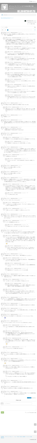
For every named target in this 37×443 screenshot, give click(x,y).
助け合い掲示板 (22, 436)
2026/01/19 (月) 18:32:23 (14, 230)
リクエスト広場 (29, 436)
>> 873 (27, 158)
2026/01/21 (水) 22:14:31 (15, 289)
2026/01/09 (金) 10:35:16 (15, 220)
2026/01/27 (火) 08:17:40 (15, 365)
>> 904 (25, 346)
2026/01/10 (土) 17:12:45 (15, 184)
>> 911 (25, 365)
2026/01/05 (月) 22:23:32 (15, 154)
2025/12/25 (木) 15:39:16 (17, 51)
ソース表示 (30, 23)
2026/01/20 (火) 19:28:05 (17, 283)
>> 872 (25, 154)
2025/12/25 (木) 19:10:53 (17, 62)
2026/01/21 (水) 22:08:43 (17, 268)
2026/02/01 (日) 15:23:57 (14, 380)
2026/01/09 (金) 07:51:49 (15, 202)
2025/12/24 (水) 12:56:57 (15, 37)
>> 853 (27, 46)
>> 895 (27, 283)
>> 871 (27, 141)
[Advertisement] (18, 425)
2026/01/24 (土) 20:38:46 (14, 352)
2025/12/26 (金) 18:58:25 (17, 79)
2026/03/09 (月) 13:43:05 (14, 391)
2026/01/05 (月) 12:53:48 (14, 133)
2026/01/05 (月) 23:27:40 (14, 165)
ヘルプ (15, 436)
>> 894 (27, 268)
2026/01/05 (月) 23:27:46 (14, 171)
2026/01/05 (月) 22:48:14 (17, 158)
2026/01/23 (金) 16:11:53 (15, 338)
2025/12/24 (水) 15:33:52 (17, 46)
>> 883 (25, 220)
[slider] (7, 30)
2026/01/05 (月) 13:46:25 (15, 137)
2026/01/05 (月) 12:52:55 (14, 127)
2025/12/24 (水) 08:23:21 (14, 32)
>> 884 (27, 224)
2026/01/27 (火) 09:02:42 (15, 371)
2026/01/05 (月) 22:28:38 (17, 141)
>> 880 (25, 202)
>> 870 (25, 137)
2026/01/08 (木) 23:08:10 (14, 198)
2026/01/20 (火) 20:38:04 (14, 297)
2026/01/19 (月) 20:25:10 (15, 235)
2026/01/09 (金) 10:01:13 (14, 214)
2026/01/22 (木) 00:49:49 (14, 314)
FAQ (18, 436)
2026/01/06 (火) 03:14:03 (14, 177)
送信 (2, 412)
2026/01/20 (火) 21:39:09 (17, 263)
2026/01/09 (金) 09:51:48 (15, 208)
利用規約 (2, 436)
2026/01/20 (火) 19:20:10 (15, 279)
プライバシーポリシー (9, 436)
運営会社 (2, 437)
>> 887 (25, 235)
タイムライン (34, 397)
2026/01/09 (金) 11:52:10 (17, 224)
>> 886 (27, 192)
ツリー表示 (29, 397)
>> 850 (27, 37)
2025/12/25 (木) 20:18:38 (17, 67)
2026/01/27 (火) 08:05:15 (14, 358)
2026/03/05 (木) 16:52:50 (14, 386)
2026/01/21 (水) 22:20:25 (14, 308)
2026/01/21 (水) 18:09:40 (14, 303)
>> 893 (25, 279)
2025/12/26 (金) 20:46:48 (17, 84)
